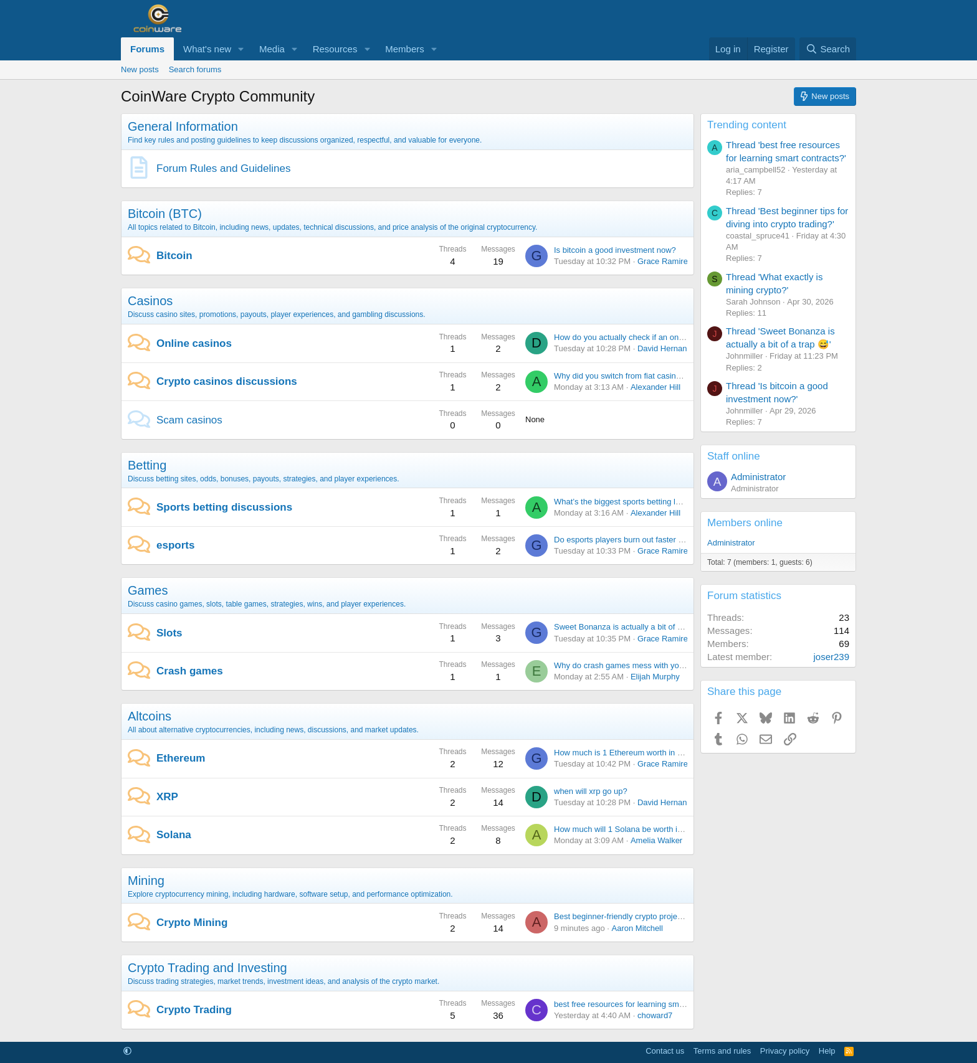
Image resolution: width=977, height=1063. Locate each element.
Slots (169, 633)
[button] (241, 48)
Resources (335, 49)
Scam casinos (189, 420)
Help (827, 1051)
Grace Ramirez (664, 261)
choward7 (654, 1015)
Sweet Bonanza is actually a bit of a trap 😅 (632, 626)
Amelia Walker (656, 840)
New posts (140, 69)
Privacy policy (784, 1051)
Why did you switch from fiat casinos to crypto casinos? (653, 375)
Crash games (189, 671)
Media (272, 49)
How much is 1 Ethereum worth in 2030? (627, 752)
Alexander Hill (655, 387)
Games (148, 590)
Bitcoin (174, 256)
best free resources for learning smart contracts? (641, 1004)
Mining (146, 880)
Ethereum (180, 758)
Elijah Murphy (655, 676)
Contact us (665, 1051)
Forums (147, 49)
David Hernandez (668, 348)
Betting (147, 465)
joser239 (831, 656)
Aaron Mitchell (637, 928)
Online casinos (194, 343)
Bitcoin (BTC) (165, 213)
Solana (173, 835)
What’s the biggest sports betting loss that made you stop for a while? (678, 501)
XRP (167, 797)
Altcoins (149, 716)
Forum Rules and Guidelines (223, 168)
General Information (183, 126)
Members (404, 49)
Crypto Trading (194, 1010)
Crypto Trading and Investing (207, 968)
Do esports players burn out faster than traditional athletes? (660, 539)
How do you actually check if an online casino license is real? (663, 337)
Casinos (150, 301)
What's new (207, 49)
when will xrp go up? (590, 791)
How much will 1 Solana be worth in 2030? (630, 829)
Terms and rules (722, 1051)
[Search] (827, 48)
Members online (745, 523)
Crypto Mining (191, 922)
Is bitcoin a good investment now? (615, 250)
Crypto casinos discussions (226, 381)
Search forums (195, 69)
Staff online (733, 456)
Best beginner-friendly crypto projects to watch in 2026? (653, 916)
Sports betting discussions (224, 507)
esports (175, 545)
